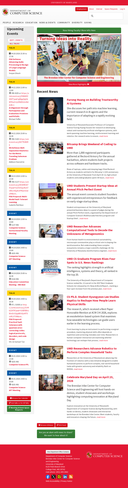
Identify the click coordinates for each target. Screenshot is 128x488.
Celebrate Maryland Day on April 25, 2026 (90, 379)
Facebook (48, 477)
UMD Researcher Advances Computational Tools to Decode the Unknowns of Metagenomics (89, 230)
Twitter (54, 477)
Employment (82, 9)
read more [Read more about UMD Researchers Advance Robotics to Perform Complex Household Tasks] (78, 369)
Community (63, 22)
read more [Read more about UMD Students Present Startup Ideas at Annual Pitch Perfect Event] (84, 218)
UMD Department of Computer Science (22, 11)
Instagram (59, 477)
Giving (88, 22)
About (91, 9)
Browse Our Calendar (19, 398)
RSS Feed (61, 425)
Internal (99, 9)
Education (31, 22)
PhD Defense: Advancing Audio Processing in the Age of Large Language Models (18, 65)
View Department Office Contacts (58, 452)
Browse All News (46, 425)
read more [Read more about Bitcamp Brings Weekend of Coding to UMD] (109, 177)
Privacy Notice (66, 481)
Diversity (77, 22)
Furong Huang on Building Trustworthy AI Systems (92, 101)
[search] (105, 16)
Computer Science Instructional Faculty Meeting (18, 230)
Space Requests (111, 9)
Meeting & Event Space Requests (19, 409)
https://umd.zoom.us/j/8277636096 (19, 142)
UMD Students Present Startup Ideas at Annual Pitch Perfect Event (92, 187)
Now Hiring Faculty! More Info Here (79, 30)
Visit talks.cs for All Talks (19, 403)
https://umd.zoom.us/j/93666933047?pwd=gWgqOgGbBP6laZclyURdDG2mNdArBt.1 (19, 99)
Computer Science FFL (19, 364)
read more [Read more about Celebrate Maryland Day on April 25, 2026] (101, 417)
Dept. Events (17, 40)
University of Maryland (64, 3)
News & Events (47, 22)
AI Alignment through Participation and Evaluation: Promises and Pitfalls (18, 112)
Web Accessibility (52, 481)
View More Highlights (79, 84)
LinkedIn (65, 477)
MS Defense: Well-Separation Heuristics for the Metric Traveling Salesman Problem (18, 153)
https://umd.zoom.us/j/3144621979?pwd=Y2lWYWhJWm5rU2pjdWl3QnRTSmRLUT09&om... (19, 310)
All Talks (14, 43)
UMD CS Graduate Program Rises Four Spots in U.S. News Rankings (91, 260)
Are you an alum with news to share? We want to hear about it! (56, 434)
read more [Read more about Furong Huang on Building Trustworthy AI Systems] (103, 136)
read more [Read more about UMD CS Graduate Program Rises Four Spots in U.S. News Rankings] (107, 288)
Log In (122, 9)
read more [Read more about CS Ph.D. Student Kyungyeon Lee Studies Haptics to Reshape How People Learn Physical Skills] (103, 340)
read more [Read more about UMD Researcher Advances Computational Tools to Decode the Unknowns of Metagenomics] (112, 250)
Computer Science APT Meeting (17, 257)
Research (18, 22)
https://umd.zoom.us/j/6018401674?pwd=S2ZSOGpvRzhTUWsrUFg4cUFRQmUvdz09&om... (19, 188)
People (7, 22)
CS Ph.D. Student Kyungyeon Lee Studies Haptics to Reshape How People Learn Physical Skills (93, 300)
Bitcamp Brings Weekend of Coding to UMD (91, 146)
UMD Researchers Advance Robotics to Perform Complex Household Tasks (92, 350)
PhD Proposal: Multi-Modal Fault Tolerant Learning (18, 199)
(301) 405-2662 (62, 472)
